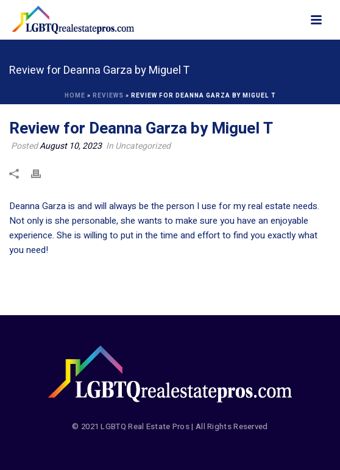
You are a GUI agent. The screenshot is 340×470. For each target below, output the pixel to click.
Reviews (108, 95)
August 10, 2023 (71, 146)
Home (75, 95)
